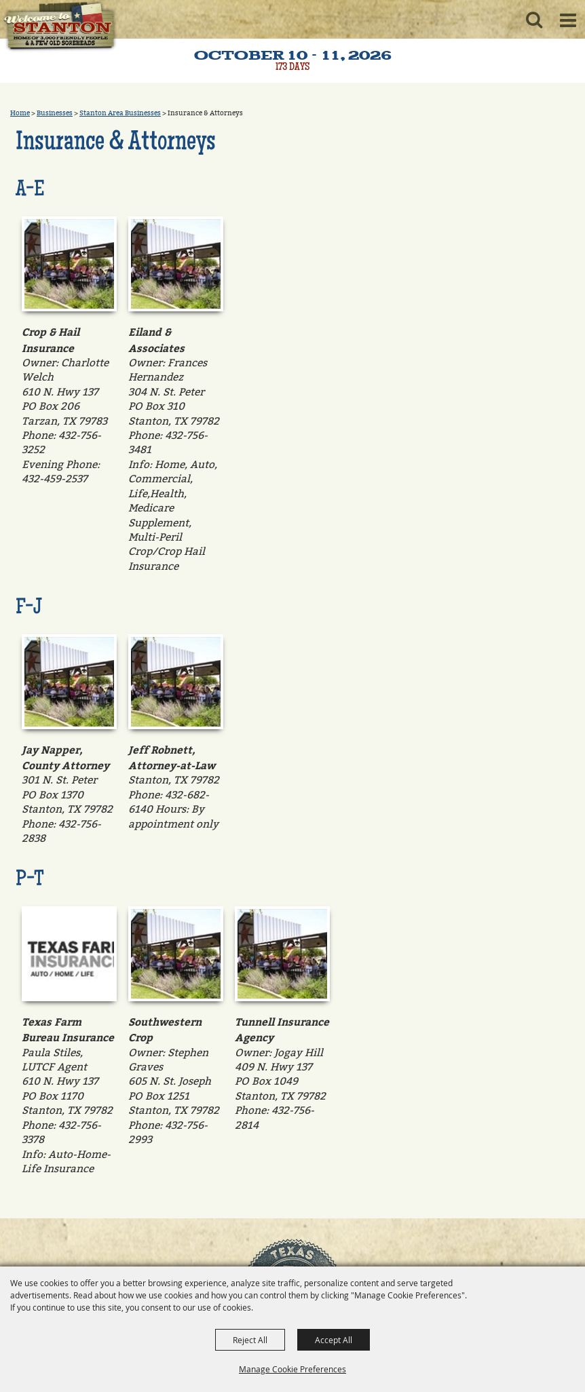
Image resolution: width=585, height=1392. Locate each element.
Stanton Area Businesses (120, 113)
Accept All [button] (333, 1339)
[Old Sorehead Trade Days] (59, 27)
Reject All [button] (250, 1339)
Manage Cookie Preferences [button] (292, 1369)
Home (20, 113)
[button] (533, 19)
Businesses (55, 113)
